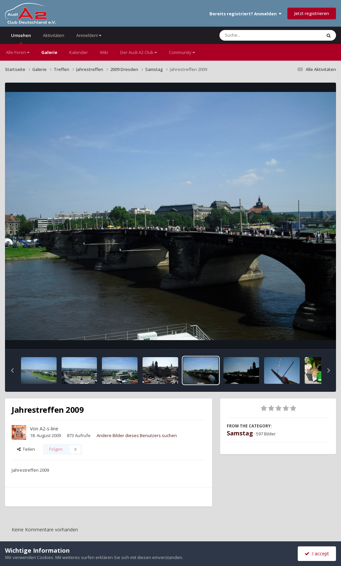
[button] (12, 370)
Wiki (104, 52)
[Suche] (256, 35)
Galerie (49, 52)
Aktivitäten (53, 35)
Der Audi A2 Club (138, 52)
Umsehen (21, 38)
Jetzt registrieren (311, 13)
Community (182, 52)
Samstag (240, 433)
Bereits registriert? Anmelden (245, 14)
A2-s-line (49, 428)
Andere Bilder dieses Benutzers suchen (137, 435)
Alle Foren (17, 52)
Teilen (26, 449)
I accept (317, 553)
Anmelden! (88, 35)
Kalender (78, 52)
